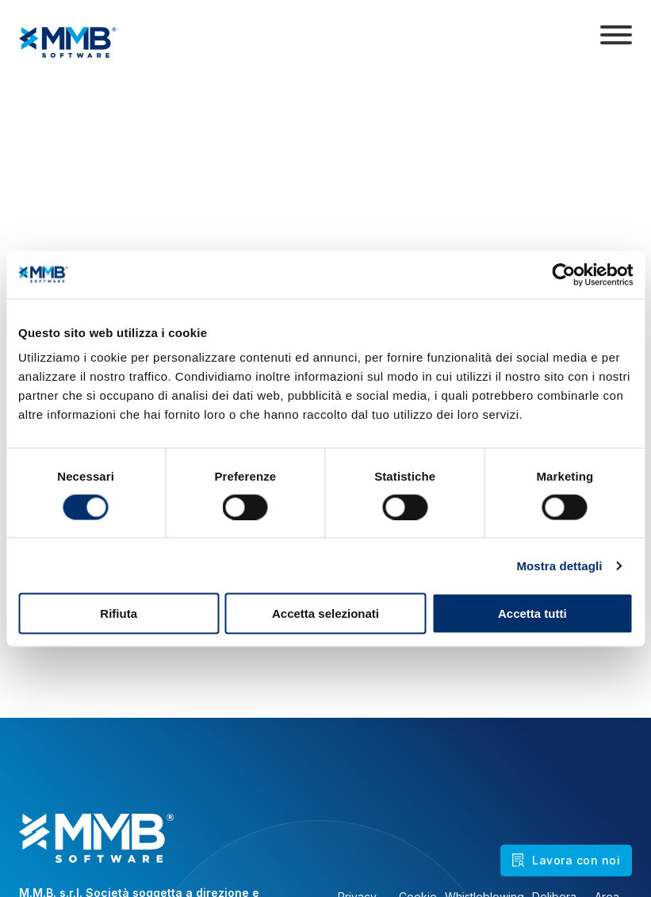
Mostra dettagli (559, 565)
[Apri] (616, 34)
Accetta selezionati (325, 613)
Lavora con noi (566, 860)
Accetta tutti (532, 613)
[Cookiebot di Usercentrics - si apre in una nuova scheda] (563, 274)
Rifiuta (118, 613)
